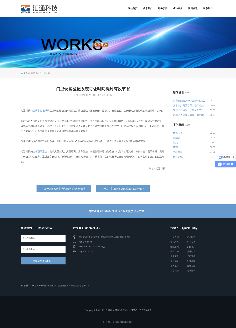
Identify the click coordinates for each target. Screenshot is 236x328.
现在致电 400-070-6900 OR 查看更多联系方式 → (118, 211)
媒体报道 (191, 266)
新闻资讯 (193, 8)
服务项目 (163, 8)
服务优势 (174, 261)
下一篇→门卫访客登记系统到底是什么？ (123, 188)
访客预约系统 (40, 151)
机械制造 (191, 237)
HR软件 (42, 285)
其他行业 (191, 251)
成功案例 (178, 8)
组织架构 (174, 247)
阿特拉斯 (178, 152)
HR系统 (35, 285)
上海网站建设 (73, 285)
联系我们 (208, 8)
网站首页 (133, 8)
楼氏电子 (178, 133)
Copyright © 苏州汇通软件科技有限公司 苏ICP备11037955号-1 (118, 310)
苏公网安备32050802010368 (118, 322)
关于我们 (148, 8)
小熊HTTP (84, 285)
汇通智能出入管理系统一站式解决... (190, 100)
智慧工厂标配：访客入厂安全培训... (190, 110)
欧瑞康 (176, 137)
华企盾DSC (52, 285)
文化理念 (174, 242)
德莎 (175, 147)
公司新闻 (191, 256)
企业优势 (174, 251)
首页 (23, 73)
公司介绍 (174, 237)
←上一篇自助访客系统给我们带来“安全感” (64, 188)
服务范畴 (174, 266)
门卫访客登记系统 (39, 110)
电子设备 (191, 242)
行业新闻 (191, 261)
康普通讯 (178, 156)
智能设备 (62, 285)
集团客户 (191, 247)
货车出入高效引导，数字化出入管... (190, 105)
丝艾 (175, 142)
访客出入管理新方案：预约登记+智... (190, 115)
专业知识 (191, 270)
